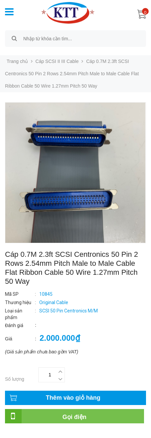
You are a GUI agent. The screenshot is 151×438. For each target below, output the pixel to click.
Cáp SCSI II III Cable (57, 61)
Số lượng (14, 379)
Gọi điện (74, 417)
